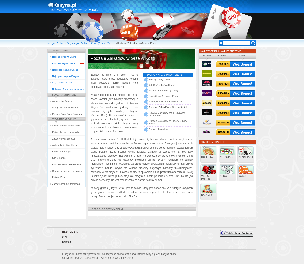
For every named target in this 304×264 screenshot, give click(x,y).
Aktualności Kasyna (62, 101)
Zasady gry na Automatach (66, 184)
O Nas (65, 237)
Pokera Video (59, 177)
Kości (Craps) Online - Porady (164, 96)
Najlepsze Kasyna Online (65, 69)
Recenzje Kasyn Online (64, 57)
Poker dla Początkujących (65, 132)
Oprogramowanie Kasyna (65, 107)
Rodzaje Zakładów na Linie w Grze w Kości (168, 122)
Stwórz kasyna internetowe (66, 125)
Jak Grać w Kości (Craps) (162, 85)
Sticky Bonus (59, 158)
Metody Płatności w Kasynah (67, 114)
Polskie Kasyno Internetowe (66, 164)
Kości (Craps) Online (102, 43)
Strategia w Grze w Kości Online (165, 101)
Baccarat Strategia (61, 151)
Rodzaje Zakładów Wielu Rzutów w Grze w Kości (167, 114)
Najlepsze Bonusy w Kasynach (68, 89)
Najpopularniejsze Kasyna (65, 76)
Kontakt (66, 242)
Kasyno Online (56, 43)
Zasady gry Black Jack (63, 138)
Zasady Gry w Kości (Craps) (163, 90)
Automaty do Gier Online (64, 145)
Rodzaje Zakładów (158, 129)
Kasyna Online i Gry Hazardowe (79, 5)
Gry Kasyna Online (77, 43)
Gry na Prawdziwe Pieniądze (67, 171)
